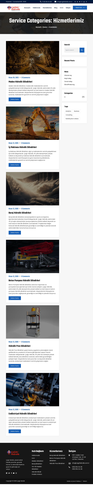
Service (45, 27)
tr (65, 97)
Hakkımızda (36, 8)
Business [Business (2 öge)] (76, 111)
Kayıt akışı (67, 78)
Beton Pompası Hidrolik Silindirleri (24, 280)
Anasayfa (27, 8)
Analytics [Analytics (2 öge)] (68, 111)
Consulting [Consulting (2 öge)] (69, 115)
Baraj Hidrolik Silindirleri (20, 213)
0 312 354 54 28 (46, 2)
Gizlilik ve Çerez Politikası (74, 481)
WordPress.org (69, 85)
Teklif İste (78, 7)
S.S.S (61, 8)
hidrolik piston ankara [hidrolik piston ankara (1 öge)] (72, 119)
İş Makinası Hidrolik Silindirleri (23, 147)
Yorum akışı (68, 81)
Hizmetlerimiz (47, 8)
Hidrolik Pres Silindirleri (19, 346)
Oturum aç (68, 75)
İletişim (68, 8)
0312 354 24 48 (77, 469)
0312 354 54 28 (77, 467)
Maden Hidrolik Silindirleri (20, 82)
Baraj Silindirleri (37, 464)
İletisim (85, 481)
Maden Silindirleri (37, 461)
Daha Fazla (15, 99)
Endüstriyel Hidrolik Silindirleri (23, 414)
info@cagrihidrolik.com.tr (63, 2)
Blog (55, 8)
